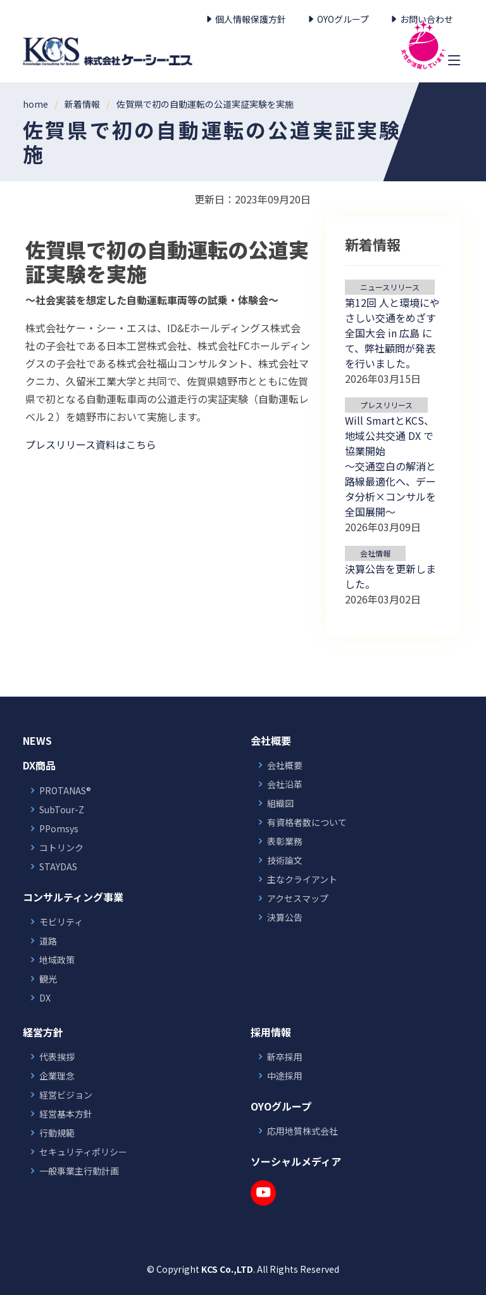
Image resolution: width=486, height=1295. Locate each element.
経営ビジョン (65, 1094)
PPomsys (58, 828)
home (35, 104)
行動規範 (57, 1132)
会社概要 (284, 765)
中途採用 (284, 1075)
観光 (48, 978)
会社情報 (375, 553)
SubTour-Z (61, 809)
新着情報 (82, 104)
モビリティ (61, 921)
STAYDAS (58, 866)
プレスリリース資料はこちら (90, 444)
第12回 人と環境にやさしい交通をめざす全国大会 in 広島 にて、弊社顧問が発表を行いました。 (392, 333)
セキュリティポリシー (83, 1151)
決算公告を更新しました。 (390, 576)
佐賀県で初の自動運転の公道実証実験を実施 (205, 104)
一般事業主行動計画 (79, 1170)
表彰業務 (284, 841)
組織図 (280, 803)
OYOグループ (337, 19)
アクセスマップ (297, 898)
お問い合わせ (421, 19)
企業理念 (57, 1075)
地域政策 (57, 959)
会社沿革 (284, 784)
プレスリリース (386, 404)
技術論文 (284, 860)
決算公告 (284, 917)
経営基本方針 (65, 1113)
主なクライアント (302, 879)
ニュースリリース (390, 286)
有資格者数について (307, 822)
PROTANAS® (65, 790)
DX (45, 997)
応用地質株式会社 (302, 1130)
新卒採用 (284, 1056)
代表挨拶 (57, 1056)
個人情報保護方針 (245, 19)
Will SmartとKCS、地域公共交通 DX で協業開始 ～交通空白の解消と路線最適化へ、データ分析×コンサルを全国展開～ (390, 466)
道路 (48, 940)
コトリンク (61, 847)
